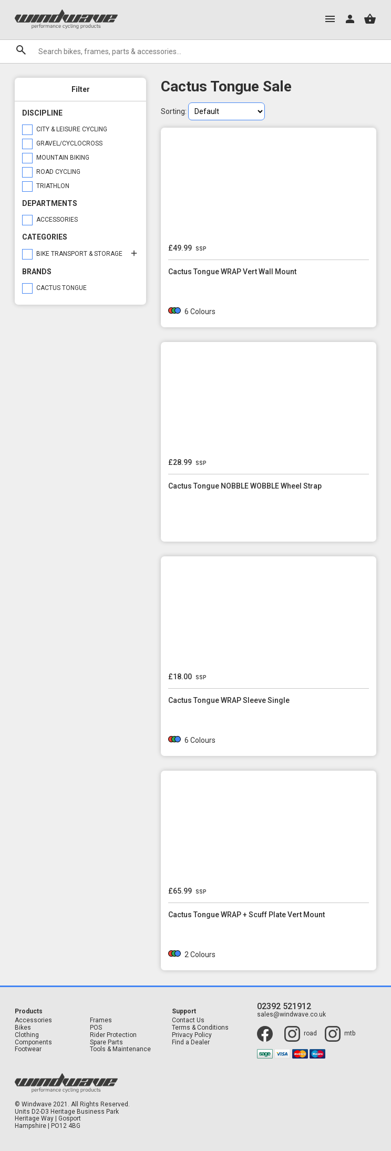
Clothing (27, 1035)
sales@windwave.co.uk (291, 1014)
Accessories (33, 1020)
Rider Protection (113, 1035)
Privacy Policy (192, 1035)
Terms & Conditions (200, 1027)
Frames (101, 1020)
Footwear (28, 1049)
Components (33, 1042)
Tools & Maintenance (120, 1049)
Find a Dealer (191, 1042)
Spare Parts (106, 1042)
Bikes (23, 1027)
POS (96, 1027)
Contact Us (188, 1020)
